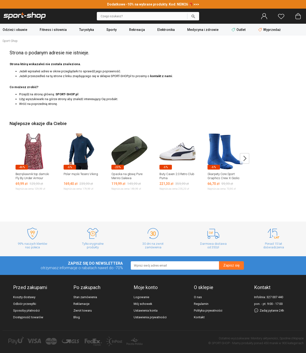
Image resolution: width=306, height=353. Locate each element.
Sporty (111, 30)
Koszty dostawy (24, 297)
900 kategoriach (293, 343)
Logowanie (141, 297)
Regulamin (201, 304)
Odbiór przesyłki (24, 304)
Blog (76, 317)
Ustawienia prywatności (150, 317)
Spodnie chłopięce (291, 338)
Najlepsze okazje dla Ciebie (38, 123)
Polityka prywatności (208, 310)
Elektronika (166, 30)
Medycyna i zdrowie (203, 30)
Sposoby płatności (26, 310)
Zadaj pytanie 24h (269, 310)
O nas (198, 297)
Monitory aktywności (264, 338)
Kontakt (199, 317)
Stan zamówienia (85, 297)
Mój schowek (143, 304)
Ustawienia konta (146, 310)
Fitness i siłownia (53, 30)
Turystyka (86, 30)
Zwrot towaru (82, 310)
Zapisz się (231, 265)
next (244, 158)
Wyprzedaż (269, 30)
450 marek (271, 343)
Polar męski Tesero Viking (81, 174)
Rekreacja (137, 30)
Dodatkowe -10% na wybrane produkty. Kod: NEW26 (148, 4)
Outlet (238, 30)
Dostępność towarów (28, 317)
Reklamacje (81, 304)
